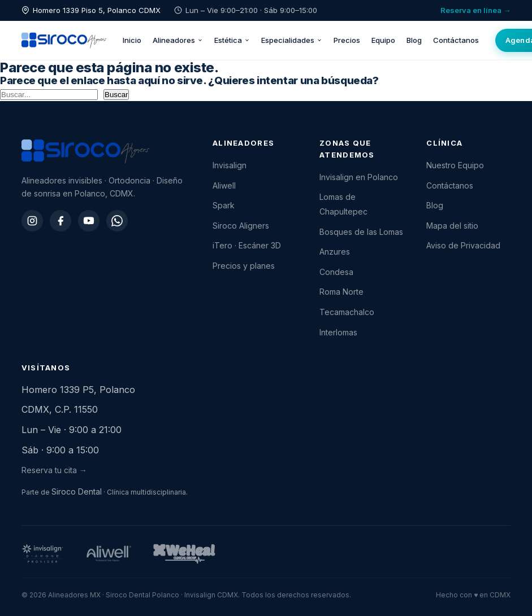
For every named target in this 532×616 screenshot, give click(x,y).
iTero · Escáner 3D (247, 245)
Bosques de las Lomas (361, 232)
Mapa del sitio (452, 225)
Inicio (132, 40)
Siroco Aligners (241, 225)
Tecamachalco (346, 312)
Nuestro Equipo (455, 165)
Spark (224, 205)
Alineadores (178, 40)
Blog (414, 40)
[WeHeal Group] (184, 554)
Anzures (334, 251)
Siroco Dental (76, 491)
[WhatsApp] (117, 220)
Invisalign (229, 165)
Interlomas (338, 332)
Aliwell (224, 185)
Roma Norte (341, 291)
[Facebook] (60, 220)
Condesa (336, 272)
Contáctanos (456, 40)
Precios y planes (244, 265)
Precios (347, 40)
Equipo (383, 40)
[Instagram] (32, 220)
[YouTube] (89, 220)
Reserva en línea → (475, 10)
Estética (232, 40)
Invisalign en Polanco (358, 177)
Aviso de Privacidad (463, 245)
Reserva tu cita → (54, 470)
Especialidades (291, 40)
